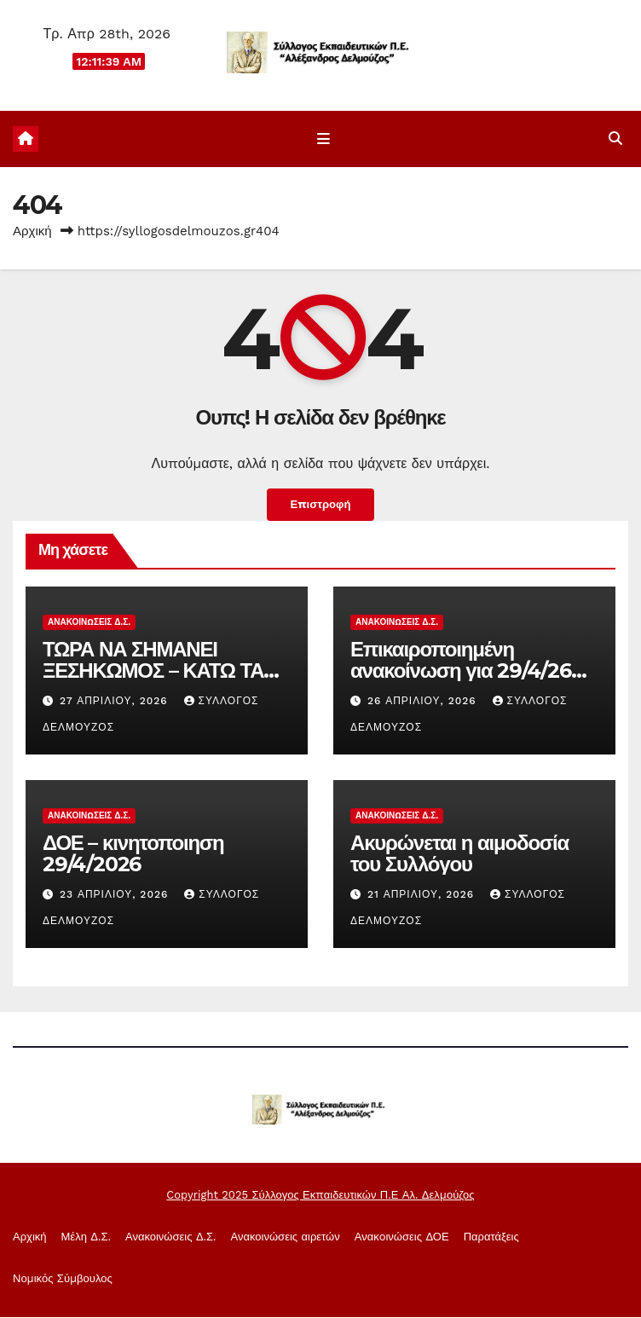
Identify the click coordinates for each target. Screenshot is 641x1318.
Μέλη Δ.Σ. (86, 1237)
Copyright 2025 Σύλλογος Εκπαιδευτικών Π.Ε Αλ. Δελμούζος (320, 1195)
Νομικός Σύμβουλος (63, 1280)
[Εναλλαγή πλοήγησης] (323, 139)
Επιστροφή (320, 505)
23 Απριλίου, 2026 (116, 895)
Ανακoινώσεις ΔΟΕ (402, 1237)
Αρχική (32, 232)
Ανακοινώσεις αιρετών (285, 1237)
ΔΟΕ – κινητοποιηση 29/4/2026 (133, 854)
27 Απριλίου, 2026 (116, 702)
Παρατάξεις (491, 1237)
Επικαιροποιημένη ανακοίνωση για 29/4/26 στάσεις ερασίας (460, 671)
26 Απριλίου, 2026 (424, 702)
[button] (615, 139)
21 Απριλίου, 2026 (422, 895)
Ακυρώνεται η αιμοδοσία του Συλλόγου (459, 854)
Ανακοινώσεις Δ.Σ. (89, 622)
